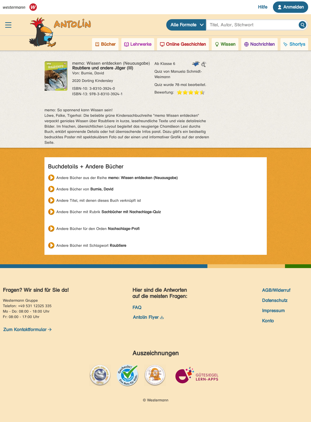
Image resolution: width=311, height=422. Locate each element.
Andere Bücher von (84, 189)
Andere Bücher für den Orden (98, 228)
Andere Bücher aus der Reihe (117, 177)
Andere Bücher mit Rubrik (108, 212)
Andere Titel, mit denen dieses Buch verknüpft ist (98, 200)
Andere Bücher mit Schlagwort (91, 245)
